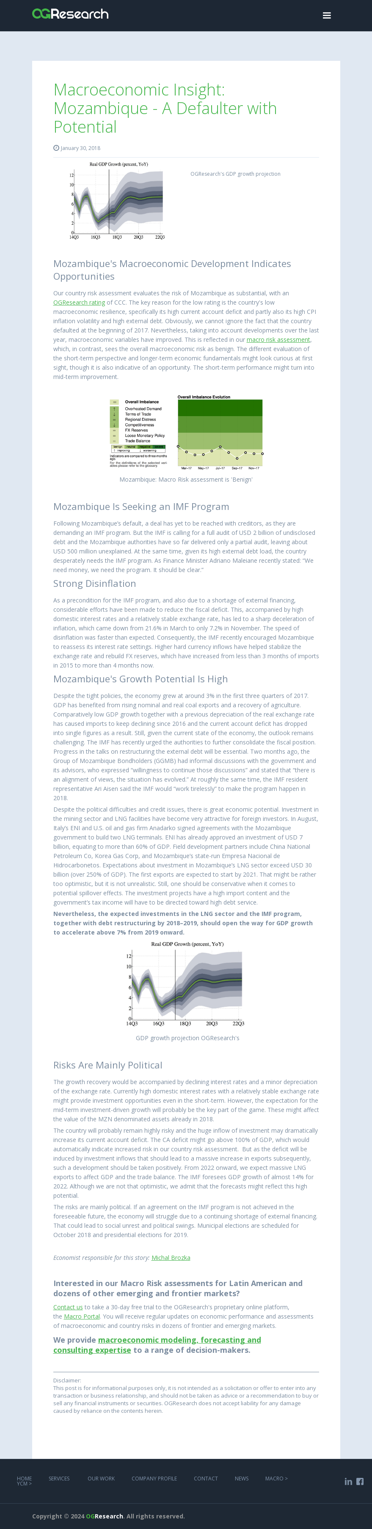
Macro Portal (82, 1316)
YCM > (24, 1483)
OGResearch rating (79, 302)
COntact (206, 1478)
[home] (70, 9)
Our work (101, 1478)
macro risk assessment (278, 339)
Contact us (68, 1307)
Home (24, 1478)
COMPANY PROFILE (154, 1478)
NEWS (241, 1478)
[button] (326, 15)
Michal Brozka (171, 1258)
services (60, 1478)
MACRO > (276, 1478)
